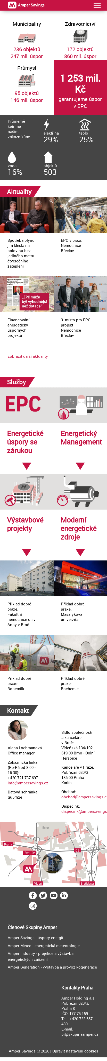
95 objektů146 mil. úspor (27, 82)
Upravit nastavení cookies (75, 1051)
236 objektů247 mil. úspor (27, 38)
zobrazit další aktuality (28, 356)
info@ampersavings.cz (28, 782)
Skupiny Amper (41, 927)
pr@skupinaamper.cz (79, 1034)
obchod (68, 796)
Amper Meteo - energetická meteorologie (44, 945)
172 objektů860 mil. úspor (80, 38)
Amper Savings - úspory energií (35, 937)
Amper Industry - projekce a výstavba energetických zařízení (40, 956)
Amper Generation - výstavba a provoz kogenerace (52, 967)
